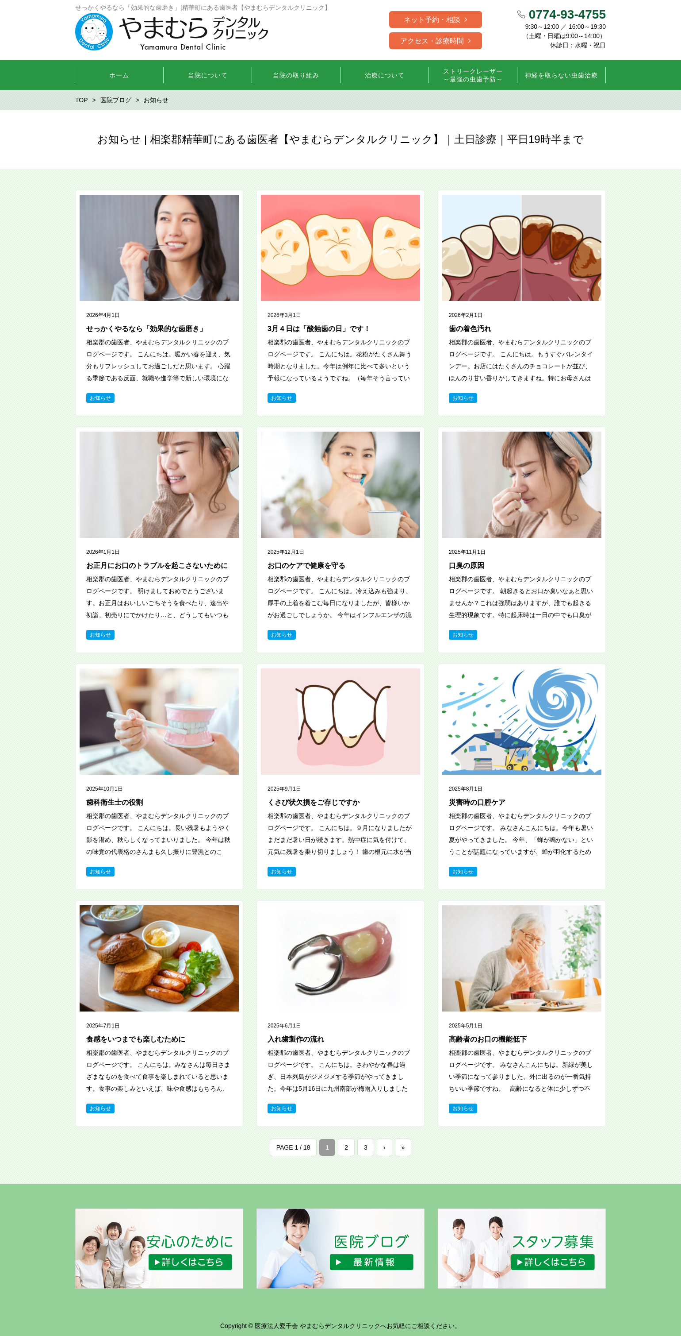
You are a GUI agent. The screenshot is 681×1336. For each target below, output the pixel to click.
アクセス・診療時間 (432, 41)
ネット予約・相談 (432, 19)
